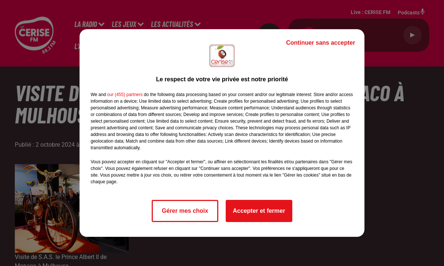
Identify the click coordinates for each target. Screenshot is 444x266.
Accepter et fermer (259, 211)
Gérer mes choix (185, 211)
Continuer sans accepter (320, 43)
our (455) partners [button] (124, 94)
